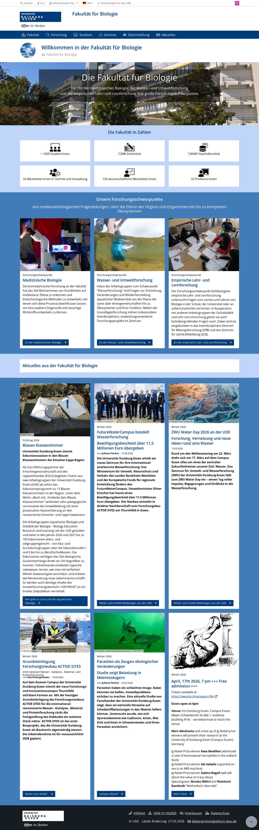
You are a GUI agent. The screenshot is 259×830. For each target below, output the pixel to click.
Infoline (137, 813)
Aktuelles (165, 34)
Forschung (56, 34)
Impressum (191, 813)
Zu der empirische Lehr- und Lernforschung (200, 342)
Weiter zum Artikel (36, 794)
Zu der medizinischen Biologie (43, 342)
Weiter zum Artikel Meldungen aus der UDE (125, 603)
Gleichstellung (136, 34)
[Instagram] (237, 3)
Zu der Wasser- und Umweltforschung (122, 342)
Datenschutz (217, 813)
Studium (83, 34)
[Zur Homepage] (40, 20)
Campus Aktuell (108, 794)
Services (107, 34)
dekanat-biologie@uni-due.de (214, 821)
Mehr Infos (180, 794)
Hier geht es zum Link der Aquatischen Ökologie (48, 601)
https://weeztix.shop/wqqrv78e (192, 696)
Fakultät (30, 34)
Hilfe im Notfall (162, 813)
